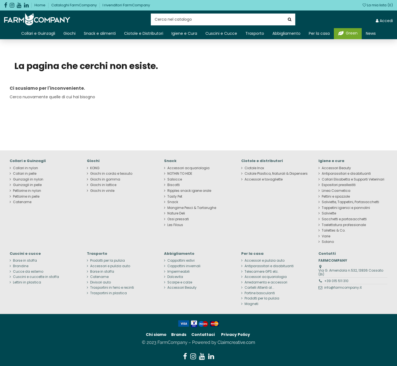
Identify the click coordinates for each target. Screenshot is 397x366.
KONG (95, 168)
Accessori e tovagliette (264, 179)
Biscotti (173, 185)
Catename (22, 202)
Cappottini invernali (183, 266)
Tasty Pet (174, 196)
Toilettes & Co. (333, 230)
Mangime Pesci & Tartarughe (191, 208)
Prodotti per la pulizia (107, 260)
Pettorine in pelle (26, 196)
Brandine (20, 266)
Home (40, 5)
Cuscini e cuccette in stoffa (36, 277)
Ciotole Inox (254, 168)
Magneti (251, 304)
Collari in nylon (25, 168)
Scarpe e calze (179, 282)
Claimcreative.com (236, 342)
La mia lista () (378, 5)
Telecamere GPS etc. (262, 272)
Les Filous (175, 225)
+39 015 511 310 (336, 281)
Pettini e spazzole (336, 196)
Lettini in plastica (27, 282)
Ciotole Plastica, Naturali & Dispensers (276, 174)
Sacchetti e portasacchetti (344, 219)
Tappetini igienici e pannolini (346, 208)
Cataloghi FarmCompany (74, 5)
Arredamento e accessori (266, 282)
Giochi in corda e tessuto (111, 174)
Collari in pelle (24, 174)
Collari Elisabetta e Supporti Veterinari (353, 179)
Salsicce (174, 179)
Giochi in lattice (103, 185)
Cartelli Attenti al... (259, 288)
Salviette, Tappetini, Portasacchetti (350, 202)
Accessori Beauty (336, 168)
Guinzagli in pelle (27, 185)
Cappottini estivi (181, 260)
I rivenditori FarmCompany (126, 5)
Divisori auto (100, 282)
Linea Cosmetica (336, 191)
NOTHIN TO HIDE (179, 174)
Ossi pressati (178, 219)
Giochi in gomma (105, 179)
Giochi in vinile (102, 191)
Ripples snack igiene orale (189, 191)
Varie (326, 236)
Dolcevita (175, 277)
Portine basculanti (260, 293)
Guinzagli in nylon (28, 179)
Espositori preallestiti (339, 185)
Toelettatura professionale (344, 225)
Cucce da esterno (28, 272)
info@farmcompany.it (343, 287)
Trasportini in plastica (108, 293)
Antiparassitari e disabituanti (346, 174)
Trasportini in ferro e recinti (112, 288)
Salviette (329, 213)
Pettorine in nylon (27, 191)
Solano (328, 242)
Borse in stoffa (25, 260)
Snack (172, 202)
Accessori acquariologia (188, 168)
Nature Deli (176, 213)
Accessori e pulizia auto (110, 266)
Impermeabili (178, 272)
